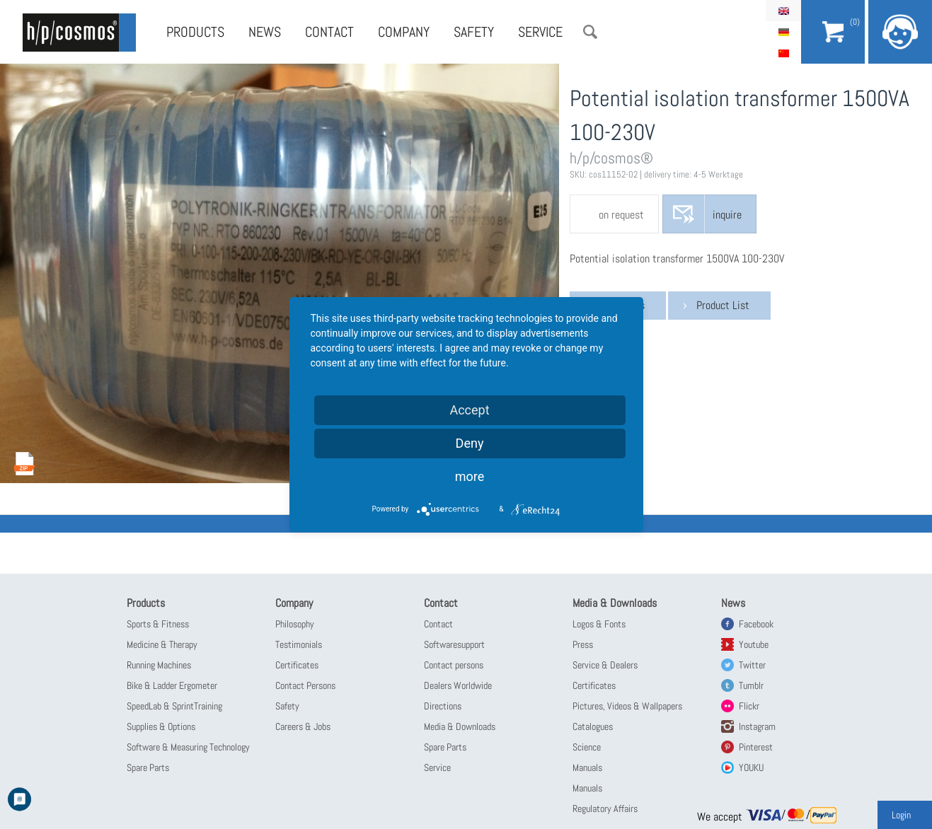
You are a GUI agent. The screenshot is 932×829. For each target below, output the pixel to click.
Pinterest (756, 747)
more (470, 476)
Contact (329, 32)
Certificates (296, 665)
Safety (474, 32)
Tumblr (751, 685)
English (783, 10)
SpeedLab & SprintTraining (174, 706)
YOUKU (751, 767)
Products (195, 32)
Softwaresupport (454, 644)
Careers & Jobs (302, 726)
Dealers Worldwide (458, 685)
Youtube (754, 644)
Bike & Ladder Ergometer (172, 685)
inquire (727, 214)
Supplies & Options (161, 726)
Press (583, 644)
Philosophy (294, 624)
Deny (470, 443)
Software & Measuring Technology (188, 747)
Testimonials (298, 644)
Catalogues (593, 726)
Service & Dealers (605, 665)
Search (590, 32)
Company (404, 32)
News (264, 32)
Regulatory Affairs (605, 808)
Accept (469, 409)
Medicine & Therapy (162, 644)
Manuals (587, 767)
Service (540, 32)
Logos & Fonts (599, 624)
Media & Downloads (459, 726)
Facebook (756, 624)
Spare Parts (148, 767)
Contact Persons (305, 685)
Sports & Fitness (158, 624)
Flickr (749, 706)
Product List (722, 305)
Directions (442, 706)
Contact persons (453, 665)
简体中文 (783, 53)
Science (587, 747)
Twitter (752, 665)
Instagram (757, 726)
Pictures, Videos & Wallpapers (627, 706)
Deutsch (783, 31)
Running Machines (159, 665)
